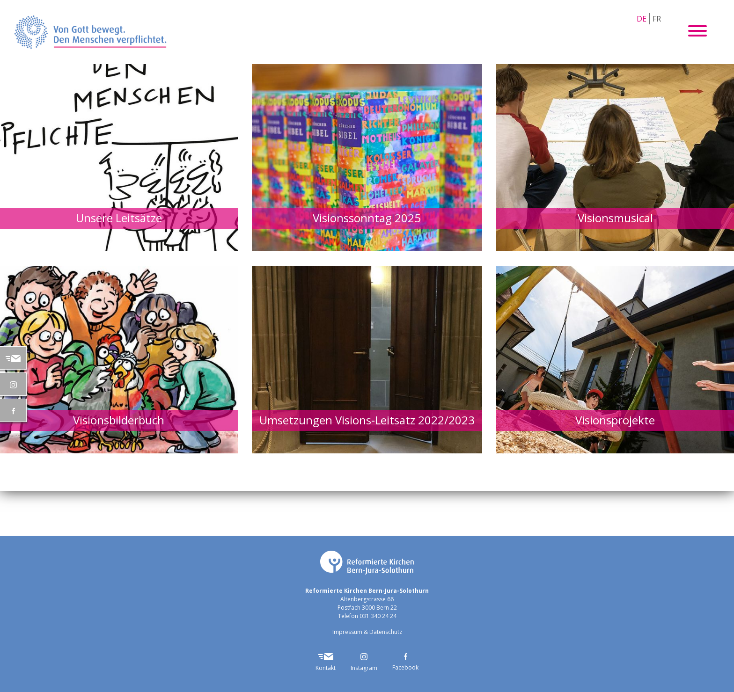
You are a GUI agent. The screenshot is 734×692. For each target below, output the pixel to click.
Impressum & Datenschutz (367, 632)
